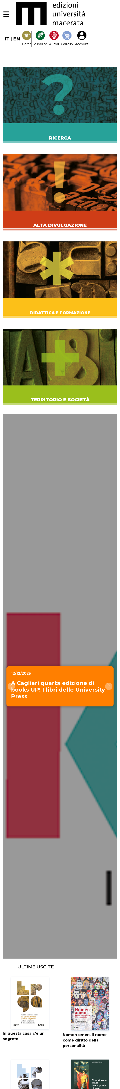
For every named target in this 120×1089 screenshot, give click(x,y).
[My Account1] (82, 39)
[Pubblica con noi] (40, 39)
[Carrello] (67, 39)
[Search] (26, 39)
